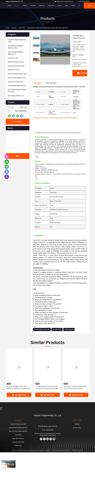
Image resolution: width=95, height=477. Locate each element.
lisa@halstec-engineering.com (64, 1)
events (60, 5)
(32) (15, 81)
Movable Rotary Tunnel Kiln (42, 329)
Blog (66, 5)
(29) (17, 74)
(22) (17, 85)
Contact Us (51, 5)
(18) (16, 77)
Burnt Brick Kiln (57, 329)
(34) (17, 90)
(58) (15, 62)
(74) (15, 53)
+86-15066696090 (83, 1)
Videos (25, 5)
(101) (15, 47)
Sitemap (77, 424)
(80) (16, 66)
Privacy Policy (77, 427)
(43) (13, 58)
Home (9, 5)
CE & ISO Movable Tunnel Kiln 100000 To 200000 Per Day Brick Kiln (18, 387)
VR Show (33, 5)
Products (16, 5)
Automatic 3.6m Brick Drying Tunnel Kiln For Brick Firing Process (75, 387)
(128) (17, 41)
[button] (11, 371)
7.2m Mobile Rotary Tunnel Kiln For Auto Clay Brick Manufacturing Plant (46, 387)
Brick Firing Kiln (69, 329)
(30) (13, 70)
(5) (16, 95)
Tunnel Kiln (21, 28)
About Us (41, 5)
